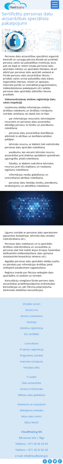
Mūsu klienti (31, 422)
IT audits (31, 376)
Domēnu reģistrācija (31, 328)
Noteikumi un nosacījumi (31, 404)
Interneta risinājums (31, 361)
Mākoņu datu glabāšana (31, 395)
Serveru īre (31, 310)
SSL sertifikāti (31, 334)
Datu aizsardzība (31, 383)
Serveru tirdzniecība (31, 389)
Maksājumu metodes (31, 410)
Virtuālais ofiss (31, 367)
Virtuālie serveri (31, 304)
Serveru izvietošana (31, 316)
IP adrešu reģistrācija (32, 349)
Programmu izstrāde (31, 355)
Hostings (31, 322)
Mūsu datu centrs (31, 416)
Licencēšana (31, 343)
